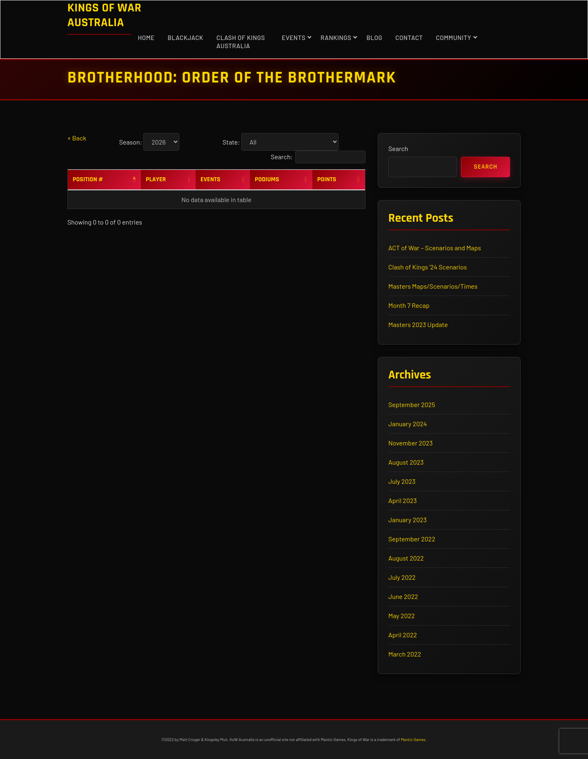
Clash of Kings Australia (240, 41)
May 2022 (401, 615)
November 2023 (410, 443)
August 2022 (406, 558)
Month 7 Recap (409, 305)
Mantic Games (413, 739)
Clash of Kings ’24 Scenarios (427, 267)
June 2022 (403, 596)
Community (453, 37)
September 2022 (411, 539)
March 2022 (404, 654)
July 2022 (402, 577)
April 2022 (402, 635)
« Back (76, 138)
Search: (318, 157)
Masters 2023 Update (418, 324)
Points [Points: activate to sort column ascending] (326, 179)
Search (398, 148)
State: (231, 142)
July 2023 (401, 481)
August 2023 (405, 462)
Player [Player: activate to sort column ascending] (156, 179)
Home (146, 37)
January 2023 (407, 519)
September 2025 (411, 404)
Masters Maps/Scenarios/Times (432, 286)
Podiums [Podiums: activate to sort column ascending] (267, 179)
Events (293, 37)
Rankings (336, 37)
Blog (374, 37)
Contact (409, 37)
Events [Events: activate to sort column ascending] (210, 179)
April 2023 (402, 500)
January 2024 (407, 423)
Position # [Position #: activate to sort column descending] (88, 179)
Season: (130, 142)
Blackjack (185, 37)
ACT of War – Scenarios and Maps (434, 248)
